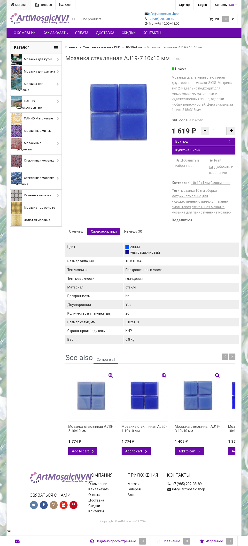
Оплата (82, 33)
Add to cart (83, 451)
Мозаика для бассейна (27, 85)
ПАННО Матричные (32, 119)
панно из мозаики (217, 212)
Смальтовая (220, 183)
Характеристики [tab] (104, 231)
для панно (219, 201)
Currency (224, 5)
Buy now (203, 141)
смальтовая (181, 207)
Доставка (105, 33)
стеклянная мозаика (208, 207)
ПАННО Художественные (26, 102)
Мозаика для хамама (33, 72)
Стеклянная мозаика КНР (32, 162)
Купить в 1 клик (187, 150)
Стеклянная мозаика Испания (32, 179)
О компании (25, 33)
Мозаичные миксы (31, 131)
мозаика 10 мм (193, 190)
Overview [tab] (76, 231)
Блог (65, 5)
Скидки (129, 33)
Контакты (152, 33)
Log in (202, 5)
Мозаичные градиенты (26, 144)
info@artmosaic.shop (163, 13)
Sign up (184, 5)
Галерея (43, 5)
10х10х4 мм (133, 47)
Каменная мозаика (31, 195)
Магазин (18, 5)
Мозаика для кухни (31, 59)
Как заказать (55, 33)
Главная (71, 47)
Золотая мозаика (30, 220)
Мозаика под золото (33, 208)
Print (215, 160)
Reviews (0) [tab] (133, 231)
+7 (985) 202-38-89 (161, 19)
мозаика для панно (187, 212)
